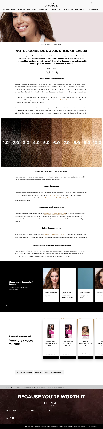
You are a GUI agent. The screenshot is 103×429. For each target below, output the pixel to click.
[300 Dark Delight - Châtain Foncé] (51, 357)
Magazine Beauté (80, 9)
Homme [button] (54, 9)
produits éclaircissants (63, 100)
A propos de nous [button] (93, 9)
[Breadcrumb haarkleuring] (28, 387)
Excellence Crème (58, 234)
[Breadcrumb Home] (8, 387)
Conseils (38, 372)
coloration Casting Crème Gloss (55, 213)
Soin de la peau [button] (31, 9)
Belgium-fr (29, 426)
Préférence (46, 234)
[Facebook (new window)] (10, 418)
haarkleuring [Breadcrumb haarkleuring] (58, 44)
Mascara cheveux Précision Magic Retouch (58, 198)
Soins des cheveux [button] (44, 9)
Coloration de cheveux (54, 372)
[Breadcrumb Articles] (16, 387)
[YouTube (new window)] (13, 418)
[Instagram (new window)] (7, 418)
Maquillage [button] (21, 9)
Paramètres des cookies (40, 426)
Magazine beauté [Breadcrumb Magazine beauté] (46, 44)
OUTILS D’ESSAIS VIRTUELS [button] (66, 9)
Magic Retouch (53, 195)
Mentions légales (63, 426)
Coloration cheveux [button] (9, 9)
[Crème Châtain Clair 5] (85, 357)
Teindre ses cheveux (24, 372)
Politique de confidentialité (52, 426)
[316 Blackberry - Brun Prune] (68, 357)
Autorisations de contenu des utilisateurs (76, 426)
